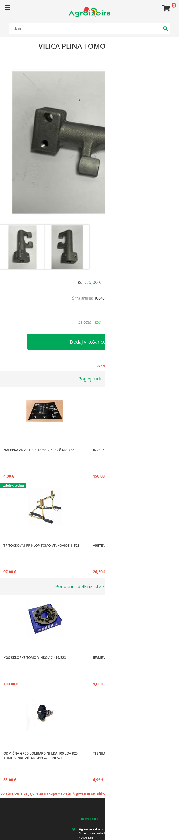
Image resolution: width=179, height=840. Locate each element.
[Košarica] (165, 8)
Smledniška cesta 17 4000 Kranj (93, 835)
